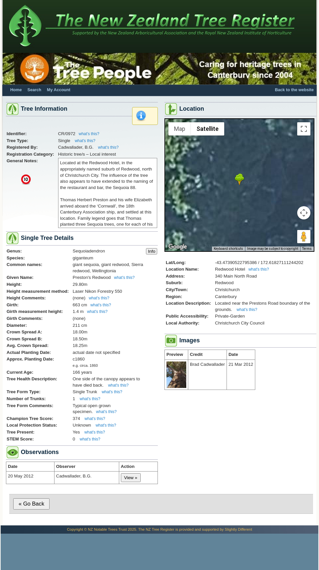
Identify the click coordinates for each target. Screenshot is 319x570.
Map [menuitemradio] (179, 128)
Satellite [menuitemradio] (207, 128)
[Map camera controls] (303, 212)
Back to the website (294, 90)
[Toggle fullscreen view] (303, 128)
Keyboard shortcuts (228, 248)
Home (16, 90)
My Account (58, 90)
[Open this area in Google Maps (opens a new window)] (178, 247)
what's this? (89, 134)
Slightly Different (238, 529)
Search (34, 90)
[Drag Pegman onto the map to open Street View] (303, 236)
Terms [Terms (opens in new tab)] (307, 248)
